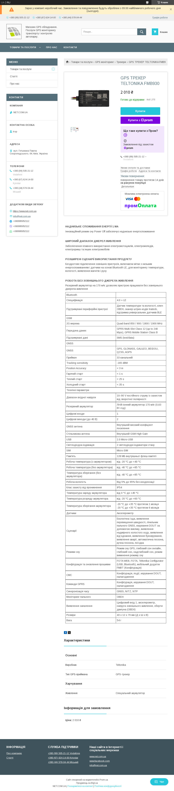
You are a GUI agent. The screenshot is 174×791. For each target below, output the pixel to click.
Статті (13, 76)
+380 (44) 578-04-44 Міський (63, 762)
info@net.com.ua (22, 216)
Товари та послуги (23, 47)
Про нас (51, 47)
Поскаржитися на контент (80, 786)
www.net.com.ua (97, 756)
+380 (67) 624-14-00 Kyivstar (63, 757)
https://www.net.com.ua (24, 211)
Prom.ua (104, 780)
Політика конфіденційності (107, 786)
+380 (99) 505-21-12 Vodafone (64, 753)
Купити (140, 111)
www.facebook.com (99, 761)
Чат (159, 781)
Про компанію (14, 753)
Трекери (121, 62)
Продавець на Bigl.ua (87, 783)
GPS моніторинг (104, 62)
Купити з (140, 120)
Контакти (70, 47)
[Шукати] (141, 31)
